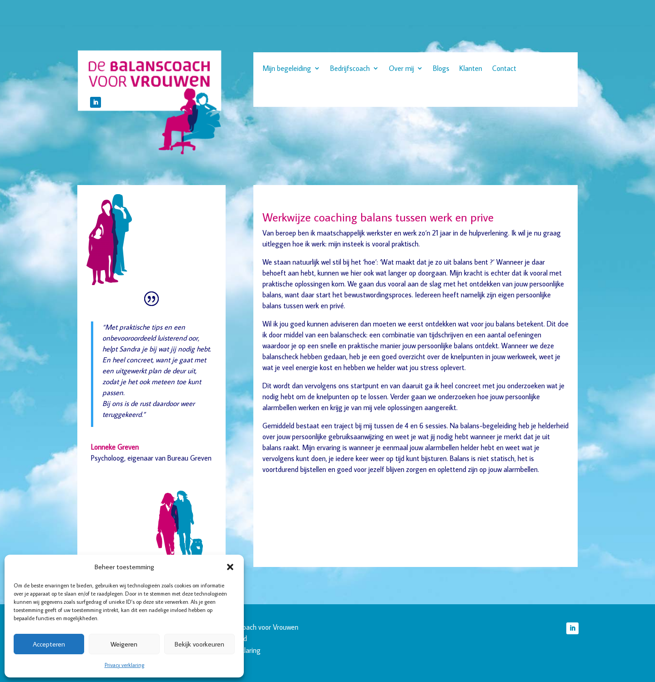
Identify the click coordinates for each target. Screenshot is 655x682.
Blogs (441, 69)
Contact (504, 69)
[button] (230, 567)
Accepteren (49, 644)
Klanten (470, 69)
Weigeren (124, 644)
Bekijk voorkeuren (199, 644)
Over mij (401, 69)
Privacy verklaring (124, 665)
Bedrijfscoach (350, 69)
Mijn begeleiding (286, 69)
